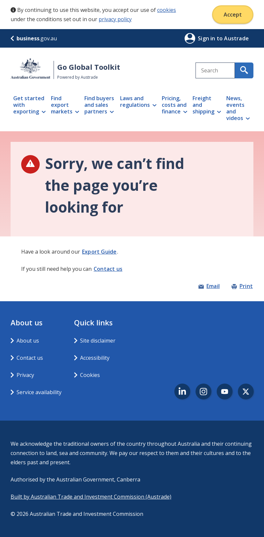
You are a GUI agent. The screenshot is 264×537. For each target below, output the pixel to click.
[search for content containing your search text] (244, 70)
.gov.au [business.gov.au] (34, 38)
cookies (166, 10)
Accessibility (95, 357)
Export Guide (99, 251)
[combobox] (215, 70)
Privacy (25, 375)
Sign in (207, 38)
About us (28, 340)
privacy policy (115, 19)
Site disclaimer (97, 340)
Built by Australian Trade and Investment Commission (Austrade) (91, 496)
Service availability (39, 392)
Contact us (108, 268)
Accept (233, 14)
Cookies (90, 375)
